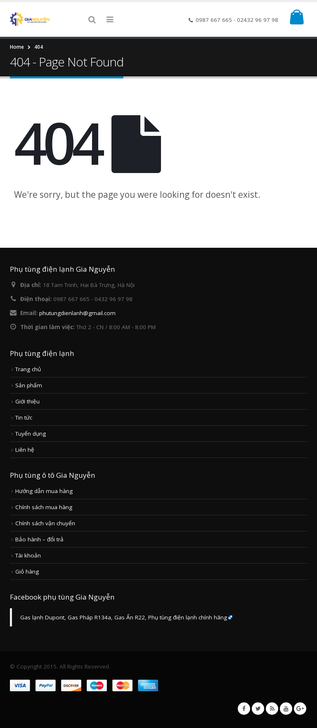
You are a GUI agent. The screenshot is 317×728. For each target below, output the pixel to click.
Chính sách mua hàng (43, 507)
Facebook (244, 708)
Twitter (258, 708)
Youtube (286, 708)
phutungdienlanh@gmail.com (77, 313)
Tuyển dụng (30, 433)
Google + (300, 708)
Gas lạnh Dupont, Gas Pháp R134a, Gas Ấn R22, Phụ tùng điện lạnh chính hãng (123, 617)
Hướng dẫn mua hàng (44, 491)
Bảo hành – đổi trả (39, 539)
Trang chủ (28, 369)
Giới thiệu (27, 401)
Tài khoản (28, 555)
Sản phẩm (28, 385)
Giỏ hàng (27, 571)
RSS (272, 708)
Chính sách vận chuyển (45, 523)
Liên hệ (24, 449)
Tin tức (23, 417)
